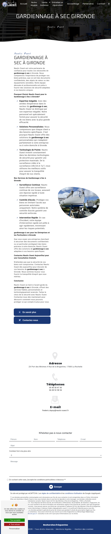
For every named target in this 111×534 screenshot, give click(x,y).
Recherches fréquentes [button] (55, 525)
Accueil (23, 3)
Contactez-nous (28, 320)
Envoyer (58, 481)
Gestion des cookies (84, 529)
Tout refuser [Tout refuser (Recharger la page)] (14, 524)
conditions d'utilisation (73, 488)
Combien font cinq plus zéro (20, 445)
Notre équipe (34, 4)
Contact (101, 3)
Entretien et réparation (57, 4)
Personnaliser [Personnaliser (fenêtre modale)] (14, 529)
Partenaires (88, 3)
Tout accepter (14, 520)
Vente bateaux (44, 4)
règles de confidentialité (51, 488)
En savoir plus (27, 312)
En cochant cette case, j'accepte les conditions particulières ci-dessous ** (37, 474)
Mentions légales (63, 529)
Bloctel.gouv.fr (32, 508)
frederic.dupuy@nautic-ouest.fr (55, 405)
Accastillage (73, 3)
